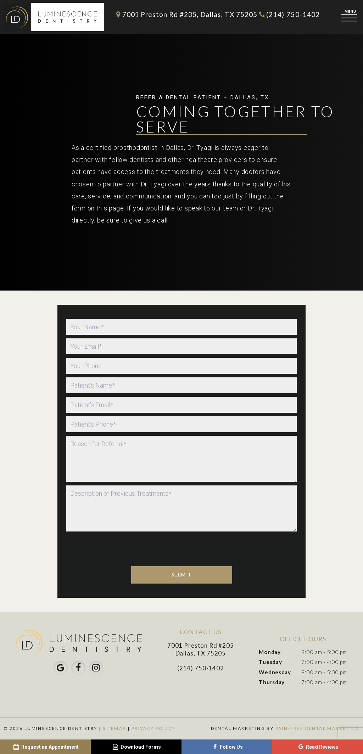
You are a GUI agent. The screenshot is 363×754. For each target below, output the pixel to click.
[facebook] (78, 668)
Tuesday (270, 662)
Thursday (272, 682)
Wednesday (275, 672)
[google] (61, 668)
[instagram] (96, 668)
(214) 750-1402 (288, 14)
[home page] (53, 17)
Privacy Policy (153, 728)
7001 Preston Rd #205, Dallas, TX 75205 (185, 14)
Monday (269, 652)
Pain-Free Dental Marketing (317, 728)
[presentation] (120, 584)
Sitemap (114, 728)
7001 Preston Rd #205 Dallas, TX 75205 (200, 649)
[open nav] (350, 17)
